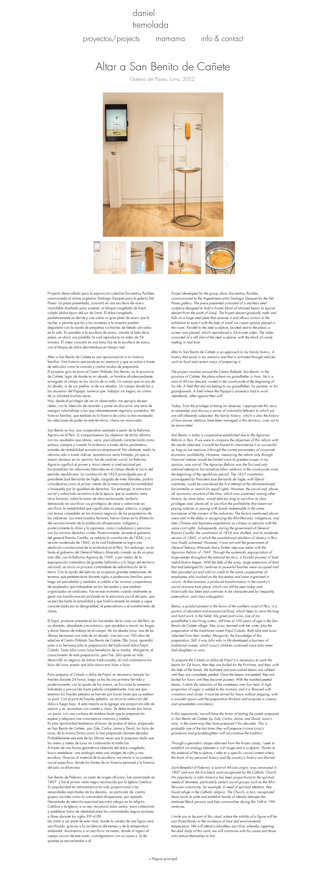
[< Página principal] (163, 859)
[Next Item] (226, 165)
